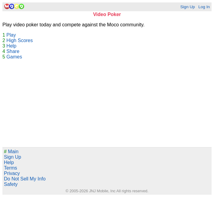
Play (11, 35)
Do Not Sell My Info (25, 178)
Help (11, 45)
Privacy (12, 173)
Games (14, 56)
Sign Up (187, 7)
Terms (10, 167)
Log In (204, 7)
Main (11, 151)
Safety (11, 184)
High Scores (19, 40)
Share (12, 51)
